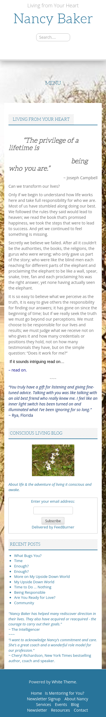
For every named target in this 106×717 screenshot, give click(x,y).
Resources (60, 710)
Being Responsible (30, 592)
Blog (75, 704)
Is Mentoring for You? (64, 693)
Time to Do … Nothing (32, 586)
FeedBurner (64, 527)
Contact (81, 710)
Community (24, 602)
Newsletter (37, 710)
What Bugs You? (28, 555)
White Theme (64, 681)
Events (61, 704)
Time (18, 560)
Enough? (21, 566)
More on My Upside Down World (42, 576)
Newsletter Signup (43, 698)
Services (43, 704)
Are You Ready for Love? (34, 597)
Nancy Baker (53, 18)
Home (36, 693)
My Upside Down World (34, 581)
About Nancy (76, 698)
